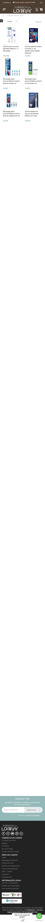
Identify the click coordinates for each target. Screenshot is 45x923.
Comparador (7, 877)
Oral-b (5, 44)
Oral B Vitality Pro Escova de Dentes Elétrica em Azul (32, 113)
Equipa (4, 843)
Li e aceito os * (29, 815)
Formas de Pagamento (11, 866)
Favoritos (5, 874)
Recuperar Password (10, 860)
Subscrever (33, 810)
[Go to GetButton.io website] (39, 920)
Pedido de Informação (10, 851)
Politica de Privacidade (11, 886)
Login (4, 857)
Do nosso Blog (7, 849)
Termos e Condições (10, 883)
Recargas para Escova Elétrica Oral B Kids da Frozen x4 (11, 81)
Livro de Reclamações (10, 888)
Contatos (5, 846)
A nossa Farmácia (9, 840)
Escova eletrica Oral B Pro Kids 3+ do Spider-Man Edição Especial (33, 49)
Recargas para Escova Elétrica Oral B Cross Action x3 (33, 81)
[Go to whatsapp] (39, 916)
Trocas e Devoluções (10, 869)
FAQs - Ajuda (7, 871)
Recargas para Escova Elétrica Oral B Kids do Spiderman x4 (11, 113)
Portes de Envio (8, 863)
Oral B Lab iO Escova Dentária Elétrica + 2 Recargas (11, 48)
